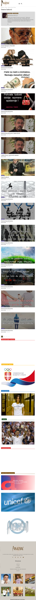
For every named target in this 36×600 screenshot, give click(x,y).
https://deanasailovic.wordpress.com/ (13, 15)
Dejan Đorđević (5, 177)
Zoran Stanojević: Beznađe (8, 45)
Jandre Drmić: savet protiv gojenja (9, 155)
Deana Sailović (3, 47)
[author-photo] (5, 19)
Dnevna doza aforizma (7, 67)
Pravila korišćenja (22, 599)
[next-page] (9, 337)
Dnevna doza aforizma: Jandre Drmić (10, 133)
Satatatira (2, 65)
